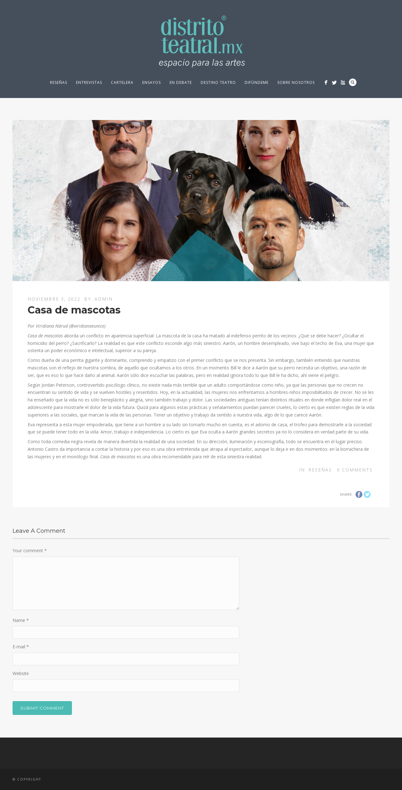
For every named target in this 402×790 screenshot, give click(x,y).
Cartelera (122, 82)
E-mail (21, 647)
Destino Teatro (218, 82)
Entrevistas (89, 82)
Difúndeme (257, 82)
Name (21, 620)
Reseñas (58, 82)
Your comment (30, 550)
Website (21, 673)
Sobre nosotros (296, 82)
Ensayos (151, 82)
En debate (181, 82)
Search (352, 82)
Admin (104, 299)
